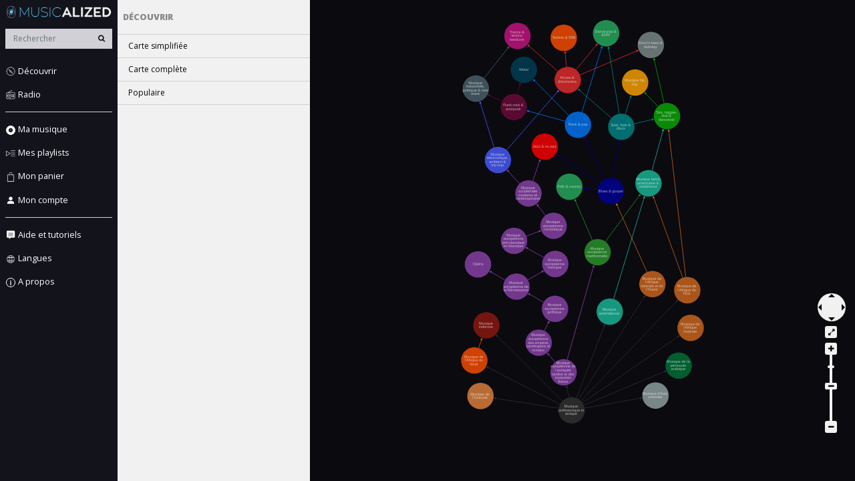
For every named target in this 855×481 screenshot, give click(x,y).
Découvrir (31, 71)
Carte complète (157, 69)
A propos (30, 281)
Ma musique (36, 129)
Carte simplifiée (158, 45)
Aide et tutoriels (43, 234)
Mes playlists (37, 152)
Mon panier (34, 176)
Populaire (146, 92)
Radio (23, 94)
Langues (28, 258)
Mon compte (36, 200)
